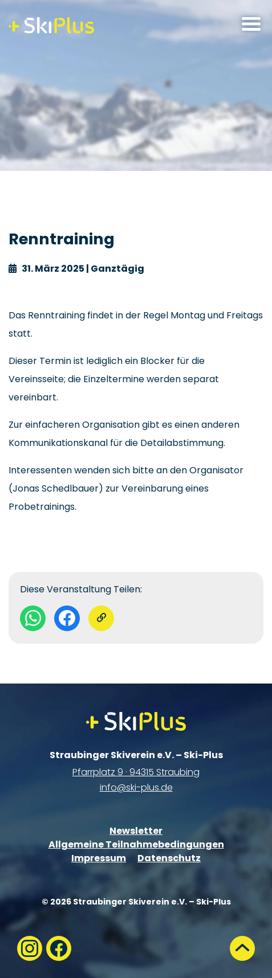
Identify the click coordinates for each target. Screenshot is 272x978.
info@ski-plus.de (136, 787)
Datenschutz (169, 858)
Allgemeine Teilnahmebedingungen (136, 844)
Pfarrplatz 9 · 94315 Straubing (136, 772)
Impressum (98, 858)
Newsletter (136, 830)
